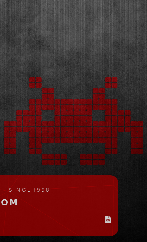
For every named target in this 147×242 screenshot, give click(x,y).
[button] (122, 219)
